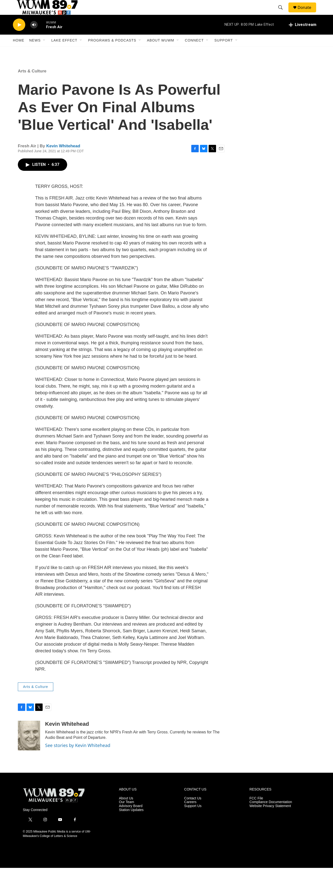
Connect (194, 51)
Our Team (126, 813)
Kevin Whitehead (63, 157)
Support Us (192, 817)
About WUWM (160, 51)
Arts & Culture (32, 82)
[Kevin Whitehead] (29, 747)
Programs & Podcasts (112, 51)
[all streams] (302, 36)
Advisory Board (130, 817)
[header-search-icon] (282, 13)
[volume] (34, 36)
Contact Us (192, 809)
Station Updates (131, 821)
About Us (126, 809)
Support (223, 51)
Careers (190, 813)
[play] (19, 36)
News (35, 51)
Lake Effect (64, 51)
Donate (307, 13)
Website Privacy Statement (270, 817)
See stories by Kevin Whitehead (77, 756)
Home (18, 51)
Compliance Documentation (271, 813)
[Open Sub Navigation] (44, 51)
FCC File (256, 809)
